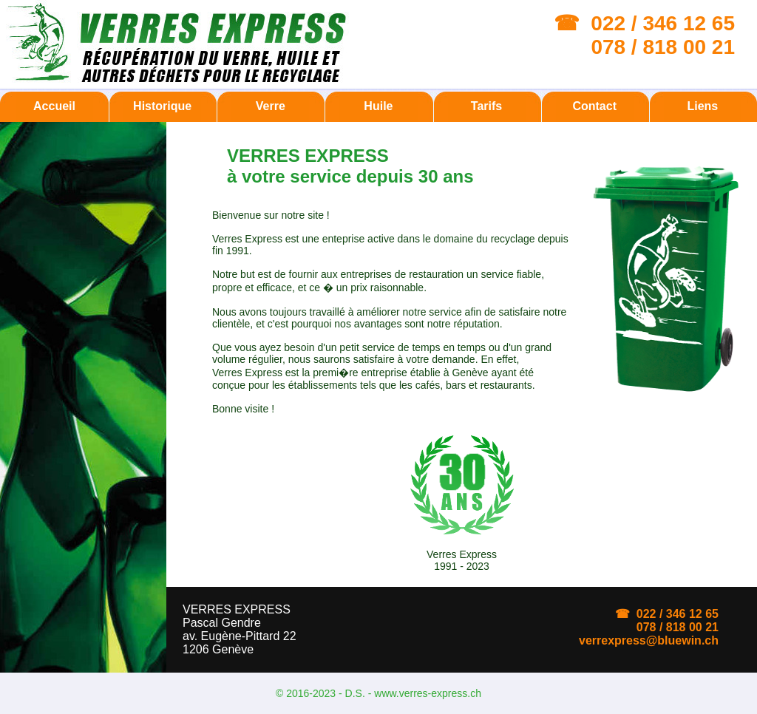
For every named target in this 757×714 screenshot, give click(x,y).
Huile (378, 106)
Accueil (54, 106)
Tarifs (486, 106)
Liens (702, 106)
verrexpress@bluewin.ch (649, 640)
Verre (270, 106)
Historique (162, 106)
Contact (594, 106)
